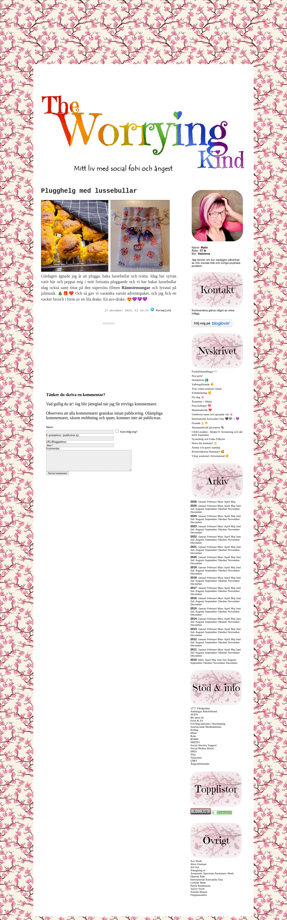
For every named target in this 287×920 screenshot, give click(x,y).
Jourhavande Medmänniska (205, 726)
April (227, 501)
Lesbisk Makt (198, 882)
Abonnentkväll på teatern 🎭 (208, 427)
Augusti (199, 508)
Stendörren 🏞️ (200, 379)
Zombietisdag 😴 (201, 392)
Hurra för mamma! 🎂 (204, 443)
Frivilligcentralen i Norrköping (207, 723)
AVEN (194, 714)
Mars (220, 501)
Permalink (163, 310)
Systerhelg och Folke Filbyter (208, 438)
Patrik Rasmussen (200, 885)
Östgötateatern (198, 894)
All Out (194, 867)
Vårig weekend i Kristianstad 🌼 (210, 455)
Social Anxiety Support (203, 745)
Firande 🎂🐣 (200, 423)
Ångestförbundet (199, 763)
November (234, 508)
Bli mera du (197, 717)
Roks (193, 735)
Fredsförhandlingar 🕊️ (205, 371)
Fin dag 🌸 (198, 397)
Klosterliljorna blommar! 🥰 (208, 451)
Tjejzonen (196, 757)
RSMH (194, 739)
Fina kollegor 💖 (201, 405)
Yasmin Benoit (198, 891)
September (211, 508)
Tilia (193, 754)
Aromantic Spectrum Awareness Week (212, 873)
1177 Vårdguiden (200, 708)
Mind (193, 732)
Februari (212, 501)
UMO (193, 760)
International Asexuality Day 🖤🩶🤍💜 (215, 418)
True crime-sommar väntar (207, 388)
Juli (192, 508)
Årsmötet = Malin (202, 401)
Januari (202, 501)
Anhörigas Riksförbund (203, 711)
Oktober (222, 508)
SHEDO (195, 742)
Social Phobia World (202, 748)
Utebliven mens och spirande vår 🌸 (212, 414)
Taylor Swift (197, 888)
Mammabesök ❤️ (202, 409)
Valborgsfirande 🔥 (203, 384)
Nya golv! (197, 375)
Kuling (194, 729)
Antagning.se (197, 870)
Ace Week (196, 860)
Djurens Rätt (197, 876)
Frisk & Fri (196, 720)
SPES (193, 751)
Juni (238, 505)
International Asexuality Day (206, 879)
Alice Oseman (198, 864)
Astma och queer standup (206, 447)
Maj (233, 501)
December (196, 511)
